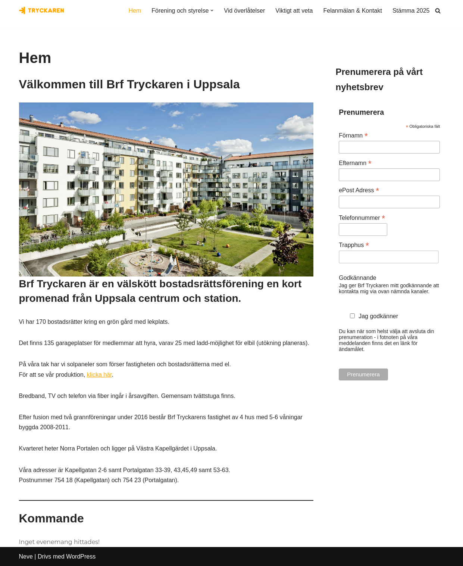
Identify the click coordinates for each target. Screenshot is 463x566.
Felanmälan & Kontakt (352, 10)
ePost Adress (359, 190)
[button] (211, 10)
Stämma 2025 (411, 10)
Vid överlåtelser (244, 10)
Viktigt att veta (294, 10)
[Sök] (438, 10)
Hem (135, 10)
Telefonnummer (362, 218)
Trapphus (354, 245)
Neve (26, 556)
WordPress (81, 556)
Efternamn (355, 163)
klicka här (99, 374)
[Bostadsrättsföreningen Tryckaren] (41, 10)
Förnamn (353, 135)
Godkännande (357, 278)
